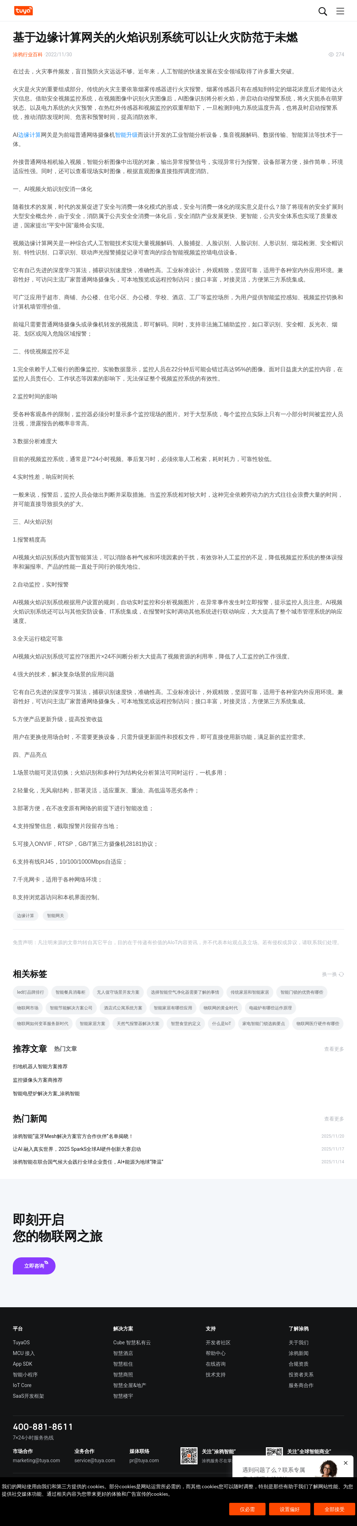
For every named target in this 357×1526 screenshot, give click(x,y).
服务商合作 (301, 1385)
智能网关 (55, 915)
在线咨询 (216, 1364)
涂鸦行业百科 (28, 54)
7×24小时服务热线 (33, 1437)
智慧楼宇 (123, 1396)
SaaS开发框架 (28, 1396)
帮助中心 (216, 1353)
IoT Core (22, 1385)
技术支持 (216, 1374)
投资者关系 (301, 1374)
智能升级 (126, 135)
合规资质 (299, 1364)
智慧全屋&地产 (129, 1385)
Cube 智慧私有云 (132, 1342)
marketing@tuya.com (36, 1460)
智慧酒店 (123, 1353)
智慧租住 (123, 1364)
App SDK (22, 1364)
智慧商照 (123, 1374)
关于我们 (299, 1342)
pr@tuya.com (144, 1460)
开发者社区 (218, 1342)
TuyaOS (21, 1342)
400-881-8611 (43, 1426)
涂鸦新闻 (299, 1353)
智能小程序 (25, 1374)
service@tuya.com (94, 1460)
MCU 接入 (24, 1353)
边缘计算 (29, 135)
